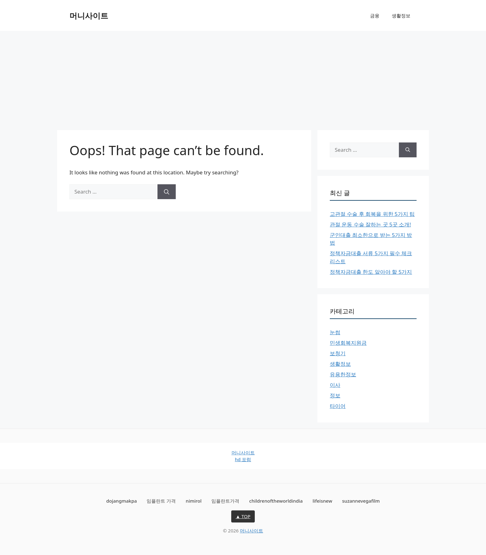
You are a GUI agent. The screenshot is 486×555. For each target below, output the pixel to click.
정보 (335, 395)
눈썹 (335, 332)
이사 (335, 384)
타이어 (338, 405)
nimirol (193, 501)
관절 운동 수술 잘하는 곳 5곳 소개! (370, 224)
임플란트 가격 (161, 501)
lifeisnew (322, 501)
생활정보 (401, 15)
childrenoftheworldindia (276, 501)
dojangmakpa (121, 501)
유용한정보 (343, 374)
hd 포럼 (243, 459)
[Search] (166, 191)
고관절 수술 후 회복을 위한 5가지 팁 (372, 213)
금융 (374, 15)
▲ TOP (243, 516)
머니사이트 (88, 15)
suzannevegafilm (361, 501)
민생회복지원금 (348, 342)
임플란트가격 (225, 501)
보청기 (338, 353)
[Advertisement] (243, 77)
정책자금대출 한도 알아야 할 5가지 (371, 271)
